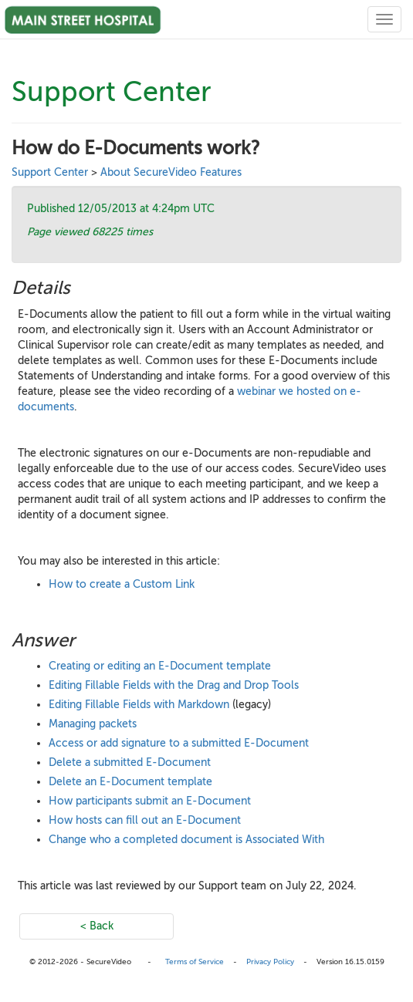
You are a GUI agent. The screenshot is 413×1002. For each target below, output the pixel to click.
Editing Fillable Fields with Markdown (139, 704)
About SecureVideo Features (171, 172)
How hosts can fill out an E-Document (145, 820)
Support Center (50, 172)
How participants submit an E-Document (150, 801)
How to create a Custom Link (122, 584)
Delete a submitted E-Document (130, 762)
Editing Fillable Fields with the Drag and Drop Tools (174, 685)
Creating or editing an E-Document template (160, 666)
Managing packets (93, 724)
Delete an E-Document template (130, 782)
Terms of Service (194, 961)
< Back (96, 926)
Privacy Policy (270, 961)
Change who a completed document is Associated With (186, 839)
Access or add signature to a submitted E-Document (179, 743)
